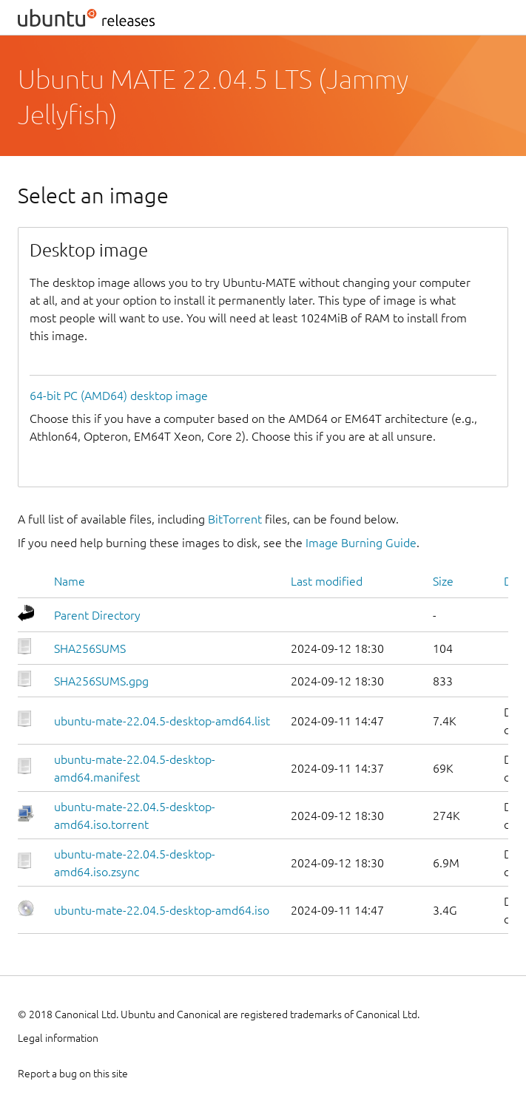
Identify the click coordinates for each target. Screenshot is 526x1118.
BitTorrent (235, 519)
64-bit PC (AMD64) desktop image (119, 395)
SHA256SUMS (90, 648)
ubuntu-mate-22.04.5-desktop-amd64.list (162, 721)
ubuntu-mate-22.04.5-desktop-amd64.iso (161, 910)
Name (69, 581)
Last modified (327, 581)
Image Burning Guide (361, 542)
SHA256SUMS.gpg (101, 681)
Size (443, 581)
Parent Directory (97, 615)
